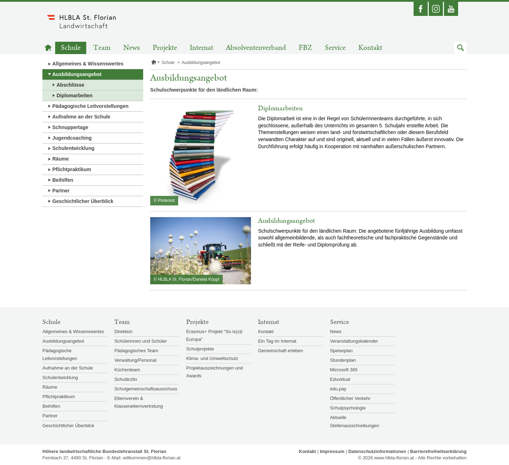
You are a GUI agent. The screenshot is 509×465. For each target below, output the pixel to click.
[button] (460, 48)
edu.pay (338, 388)
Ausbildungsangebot (76, 74)
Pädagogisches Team (136, 350)
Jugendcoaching (72, 138)
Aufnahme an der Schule (81, 117)
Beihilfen (62, 180)
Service (335, 48)
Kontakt (370, 48)
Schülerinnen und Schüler (140, 341)
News (131, 48)
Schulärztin (125, 379)
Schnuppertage (70, 127)
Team (102, 48)
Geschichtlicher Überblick (82, 201)
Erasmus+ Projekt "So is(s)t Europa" (214, 335)
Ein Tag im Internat (277, 341)
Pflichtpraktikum (71, 169)
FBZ (305, 48)
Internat (201, 48)
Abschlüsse (70, 85)
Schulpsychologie (348, 408)
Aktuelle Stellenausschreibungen (354, 421)
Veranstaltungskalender (354, 341)
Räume (60, 159)
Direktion (123, 331)
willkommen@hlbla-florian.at (152, 457)
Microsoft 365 (344, 369)
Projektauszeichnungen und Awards (214, 371)
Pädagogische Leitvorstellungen (90, 106)
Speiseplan (341, 350)
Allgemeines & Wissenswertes (87, 63)
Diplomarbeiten (75, 95)
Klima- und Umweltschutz (212, 358)
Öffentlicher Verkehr (350, 398)
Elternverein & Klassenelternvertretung (138, 402)
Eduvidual (340, 379)
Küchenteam (127, 369)
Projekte (165, 48)
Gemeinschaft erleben (280, 350)
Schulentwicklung (73, 148)
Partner (61, 190)
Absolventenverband (256, 48)
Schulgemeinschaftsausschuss (145, 388)
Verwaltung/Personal (135, 360)
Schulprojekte (200, 348)
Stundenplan (343, 360)
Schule (71, 48)
